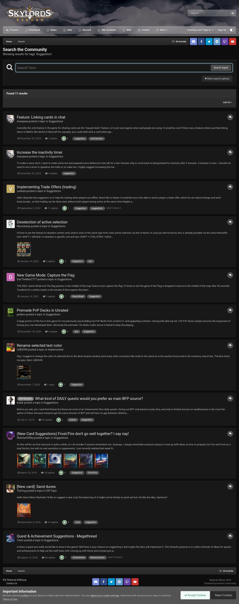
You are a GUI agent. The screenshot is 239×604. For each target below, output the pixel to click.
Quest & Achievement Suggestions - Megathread (57, 536)
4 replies (51, 173)
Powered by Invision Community (220, 583)
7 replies (49, 296)
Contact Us (11, 583)
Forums (14, 30)
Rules (53, 30)
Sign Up (222, 30)
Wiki (128, 30)
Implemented (55, 349)
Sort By (227, 103)
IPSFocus (21, 580)
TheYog (21, 490)
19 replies (51, 522)
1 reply (49, 384)
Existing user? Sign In (200, 30)
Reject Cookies (223, 595)
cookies (24, 595)
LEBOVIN (22, 349)
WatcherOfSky (25, 437)
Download (34, 30)
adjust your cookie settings (104, 595)
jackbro (21, 314)
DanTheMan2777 (27, 279)
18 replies (48, 472)
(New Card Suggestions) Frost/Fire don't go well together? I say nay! (73, 433)
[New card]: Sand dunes (36, 486)
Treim (20, 540)
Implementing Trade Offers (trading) (46, 187)
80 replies (48, 557)
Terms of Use (10, 599)
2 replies (51, 138)
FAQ (69, 30)
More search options (217, 78)
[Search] (199, 13)
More (162, 30)
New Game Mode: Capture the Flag (46, 275)
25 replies (45, 419)
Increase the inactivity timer (40, 152)
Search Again (221, 67)
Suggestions (56, 121)
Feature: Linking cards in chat (41, 117)
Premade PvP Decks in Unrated (42, 310)
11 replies (51, 208)
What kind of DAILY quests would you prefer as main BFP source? (89, 398)
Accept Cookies (195, 595)
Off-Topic (51, 490)
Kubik (20, 402)
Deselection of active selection (42, 222)
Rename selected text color (39, 345)
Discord (86, 30)
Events (145, 30)
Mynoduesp (23, 226)
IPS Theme (8, 580)
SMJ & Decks (108, 30)
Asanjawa (22, 121)
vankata (21, 191)
